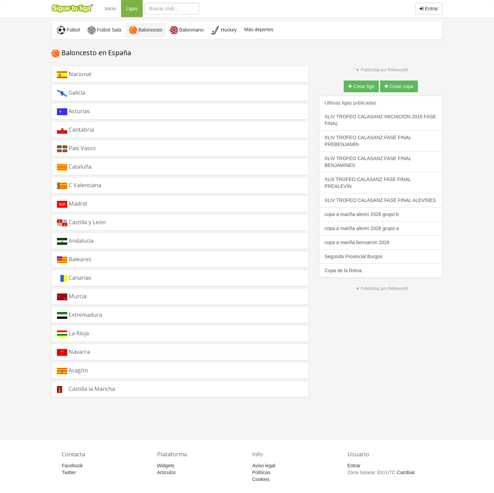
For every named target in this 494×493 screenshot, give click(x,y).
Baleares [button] (85, 258)
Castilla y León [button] (90, 223)
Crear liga (361, 86)
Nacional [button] (85, 73)
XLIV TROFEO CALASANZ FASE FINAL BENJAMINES (368, 162)
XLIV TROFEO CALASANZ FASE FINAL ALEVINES (380, 200)
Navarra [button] (84, 351)
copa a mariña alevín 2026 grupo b (362, 214)
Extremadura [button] (96, 314)
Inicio (110, 8)
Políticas (261, 472)
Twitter (69, 472)
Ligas (134, 8)
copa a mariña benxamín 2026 (357, 242)
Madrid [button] (81, 203)
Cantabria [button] (88, 129)
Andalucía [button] (87, 240)
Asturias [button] (84, 110)
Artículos (166, 472)
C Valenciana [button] (93, 186)
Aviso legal (263, 465)
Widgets (166, 465)
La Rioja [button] (79, 334)
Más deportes (258, 29)
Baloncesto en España (91, 52)
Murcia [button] (80, 295)
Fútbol (68, 30)
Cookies (261, 479)
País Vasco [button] (83, 149)
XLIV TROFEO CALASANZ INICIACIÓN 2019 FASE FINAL (380, 120)
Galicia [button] (79, 92)
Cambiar (406, 472)
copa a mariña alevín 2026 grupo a (362, 228)
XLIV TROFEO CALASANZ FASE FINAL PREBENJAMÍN (368, 141)
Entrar (429, 8)
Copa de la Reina (343, 270)
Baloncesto (145, 30)
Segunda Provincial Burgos (354, 256)
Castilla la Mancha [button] (96, 390)
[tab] (180, 74)
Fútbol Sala (104, 30)
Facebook (72, 465)
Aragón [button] (82, 369)
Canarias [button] (85, 277)
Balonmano (187, 30)
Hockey (224, 30)
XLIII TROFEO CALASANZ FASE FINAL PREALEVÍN (368, 183)
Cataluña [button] (85, 166)
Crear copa (399, 86)
